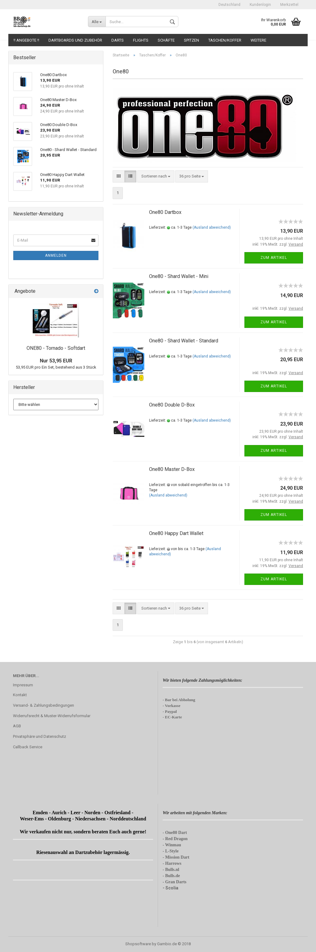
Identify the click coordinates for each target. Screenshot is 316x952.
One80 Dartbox (165, 212)
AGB (17, 726)
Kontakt (20, 695)
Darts (117, 40)
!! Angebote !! (26, 40)
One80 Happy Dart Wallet (176, 533)
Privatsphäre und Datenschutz (39, 736)
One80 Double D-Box (172, 405)
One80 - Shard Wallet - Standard (183, 341)
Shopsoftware (138, 944)
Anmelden (56, 255)
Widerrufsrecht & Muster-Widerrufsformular (51, 715)
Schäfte (166, 40)
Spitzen (191, 40)
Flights (140, 40)
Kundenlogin (260, 4)
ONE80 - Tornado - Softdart (56, 348)
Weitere (258, 40)
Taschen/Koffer (224, 40)
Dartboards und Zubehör (75, 40)
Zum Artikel (273, 257)
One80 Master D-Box (172, 469)
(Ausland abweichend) (212, 227)
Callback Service (27, 747)
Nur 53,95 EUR (56, 361)
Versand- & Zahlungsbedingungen (43, 705)
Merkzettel (289, 4)
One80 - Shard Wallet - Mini (178, 276)
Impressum (23, 685)
